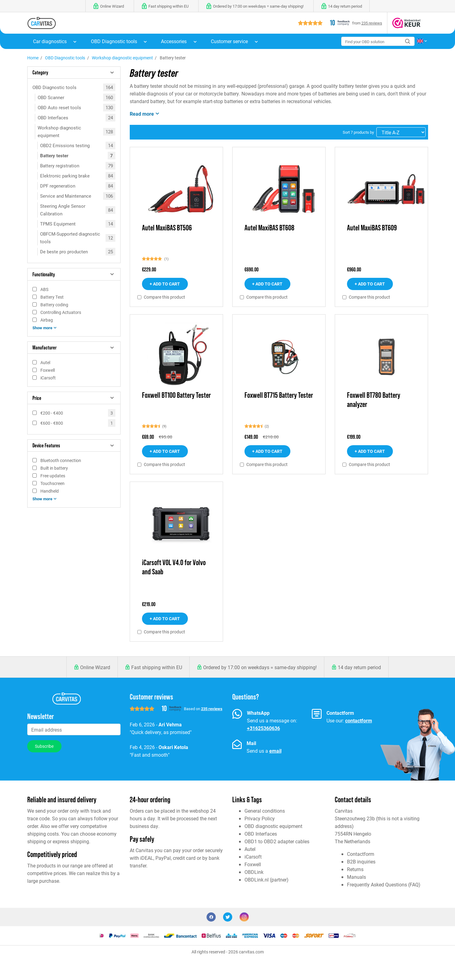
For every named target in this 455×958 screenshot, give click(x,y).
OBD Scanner (51, 97)
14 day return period (359, 667)
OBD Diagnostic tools (65, 58)
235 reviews (371, 22)
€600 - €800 (51, 423)
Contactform (360, 854)
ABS (44, 289)
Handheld (49, 491)
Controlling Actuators (60, 312)
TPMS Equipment (58, 224)
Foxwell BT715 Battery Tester (278, 395)
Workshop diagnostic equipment (122, 58)
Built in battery (54, 468)
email (275, 750)
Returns (355, 869)
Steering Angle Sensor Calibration (62, 210)
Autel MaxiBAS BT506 (167, 227)
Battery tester (54, 155)
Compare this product (164, 297)
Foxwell (47, 370)
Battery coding (54, 305)
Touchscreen (52, 483)
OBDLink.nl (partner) (266, 879)
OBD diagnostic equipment (273, 826)
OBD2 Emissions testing (65, 145)
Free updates (52, 476)
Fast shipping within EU (156, 667)
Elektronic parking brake (65, 176)
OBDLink (253, 872)
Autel (45, 362)
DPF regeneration (57, 186)
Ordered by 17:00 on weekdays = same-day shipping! (260, 667)
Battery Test (52, 297)
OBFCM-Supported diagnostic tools (70, 237)
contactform (358, 720)
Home (33, 58)
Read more (145, 113)
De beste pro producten (64, 251)
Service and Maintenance (65, 196)
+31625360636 (263, 728)
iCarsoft (48, 378)
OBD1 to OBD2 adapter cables (276, 841)
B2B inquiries (361, 861)
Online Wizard (95, 667)
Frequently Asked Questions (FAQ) (383, 884)
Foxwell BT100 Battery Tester (176, 395)
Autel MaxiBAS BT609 (372, 227)
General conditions (264, 810)
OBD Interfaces (53, 117)
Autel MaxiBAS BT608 (269, 227)
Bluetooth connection (60, 460)
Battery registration (59, 165)
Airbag (46, 320)
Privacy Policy (259, 818)
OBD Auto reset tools (59, 107)
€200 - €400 (51, 413)
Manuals (356, 877)
